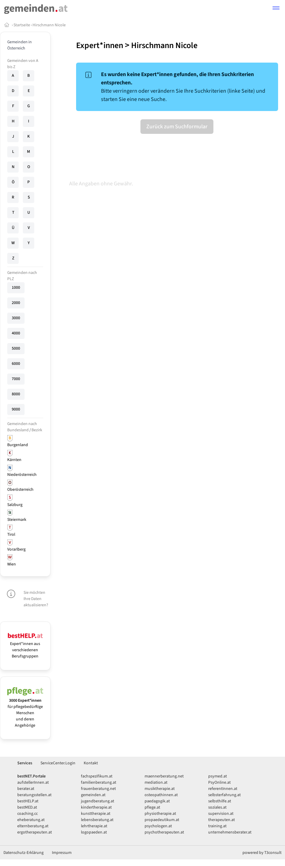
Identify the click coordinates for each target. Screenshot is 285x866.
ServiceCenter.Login (57, 763)
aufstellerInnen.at (33, 782)
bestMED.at (27, 807)
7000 (16, 379)
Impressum (62, 853)
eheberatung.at (31, 820)
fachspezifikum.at (96, 776)
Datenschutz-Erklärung (23, 853)
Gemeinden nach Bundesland (22, 427)
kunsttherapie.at (95, 814)
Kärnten (14, 460)
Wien (11, 564)
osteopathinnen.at (161, 795)
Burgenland (17, 445)
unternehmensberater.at (229, 832)
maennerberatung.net (164, 776)
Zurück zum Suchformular (177, 126)
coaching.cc (27, 814)
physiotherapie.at (160, 814)
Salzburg (14, 505)
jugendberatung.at (97, 801)
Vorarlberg (16, 549)
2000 (16, 303)
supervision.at (220, 814)
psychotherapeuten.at (164, 832)
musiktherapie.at (160, 789)
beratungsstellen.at (34, 795)
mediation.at (156, 782)
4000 (16, 333)
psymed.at (217, 776)
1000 (16, 288)
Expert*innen (99, 45)
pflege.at (152, 807)
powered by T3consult (262, 853)
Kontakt (91, 763)
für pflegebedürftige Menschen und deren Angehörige (25, 709)
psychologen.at (158, 826)
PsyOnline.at (219, 782)
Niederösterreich (22, 475)
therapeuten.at (221, 820)
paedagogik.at (157, 801)
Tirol (11, 534)
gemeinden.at (93, 795)
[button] (276, 9)
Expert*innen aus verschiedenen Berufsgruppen (25, 647)
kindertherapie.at (96, 807)
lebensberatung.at (97, 820)
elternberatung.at (32, 826)
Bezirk (36, 430)
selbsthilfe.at (219, 801)
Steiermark (16, 520)
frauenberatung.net (98, 789)
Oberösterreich (20, 489)
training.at (217, 826)
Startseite (21, 25)
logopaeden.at (94, 832)
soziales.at (217, 807)
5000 (16, 348)
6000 (16, 364)
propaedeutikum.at (162, 820)
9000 (16, 409)
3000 (16, 318)
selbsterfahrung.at (224, 795)
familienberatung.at (98, 782)
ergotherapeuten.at (34, 832)
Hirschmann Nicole (49, 25)
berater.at (25, 789)
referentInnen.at (222, 789)
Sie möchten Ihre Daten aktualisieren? (36, 599)
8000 (16, 394)
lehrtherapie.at (94, 826)
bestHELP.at (27, 801)
